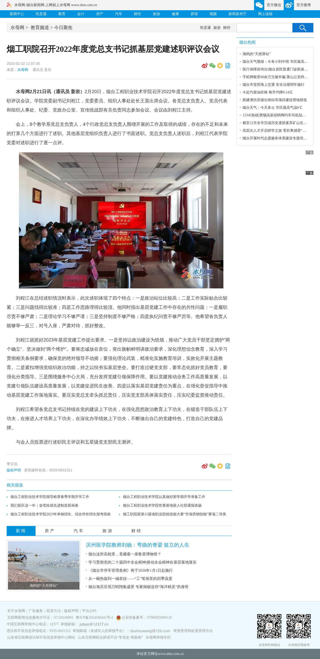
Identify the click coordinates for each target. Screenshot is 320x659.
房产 (99, 14)
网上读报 (265, 14)
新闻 (21, 531)
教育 (61, 14)
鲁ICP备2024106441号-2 (95, 617)
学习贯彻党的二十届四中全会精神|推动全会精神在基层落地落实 (142, 562)
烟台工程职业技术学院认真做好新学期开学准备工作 (164, 497)
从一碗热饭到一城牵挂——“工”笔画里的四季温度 (130, 579)
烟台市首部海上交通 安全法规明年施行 (273, 85)
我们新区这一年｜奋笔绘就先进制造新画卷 (44, 505)
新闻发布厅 (237, 14)
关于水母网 (16, 611)
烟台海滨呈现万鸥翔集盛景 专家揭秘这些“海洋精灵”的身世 (138, 587)
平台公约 (89, 611)
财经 (137, 14)
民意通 (41, 14)
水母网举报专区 (158, 637)
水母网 (17, 27)
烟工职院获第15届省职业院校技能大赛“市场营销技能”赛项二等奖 (174, 514)
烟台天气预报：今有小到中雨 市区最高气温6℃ (280, 62)
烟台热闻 (247, 42)
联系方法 (54, 611)
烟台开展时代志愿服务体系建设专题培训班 (277, 138)
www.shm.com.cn (171, 654)
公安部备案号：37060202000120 (147, 617)
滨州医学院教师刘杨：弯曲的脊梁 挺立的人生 (137, 545)
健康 (175, 14)
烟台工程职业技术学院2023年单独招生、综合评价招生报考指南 (60, 514)
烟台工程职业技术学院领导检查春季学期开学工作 (49, 497)
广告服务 (36, 611)
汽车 (118, 14)
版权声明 (14, 470)
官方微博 (303, 5)
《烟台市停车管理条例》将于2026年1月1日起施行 (130, 570)
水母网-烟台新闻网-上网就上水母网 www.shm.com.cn (55, 5)
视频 (213, 14)
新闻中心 (17, 14)
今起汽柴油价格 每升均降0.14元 (268, 92)
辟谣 (194, 14)
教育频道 (40, 27)
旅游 (156, 14)
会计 (80, 14)
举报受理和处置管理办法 (193, 631)
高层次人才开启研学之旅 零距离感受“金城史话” (280, 130)
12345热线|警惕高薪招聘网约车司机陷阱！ (276, 115)
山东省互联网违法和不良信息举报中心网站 (41, 637)
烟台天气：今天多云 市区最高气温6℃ (272, 107)
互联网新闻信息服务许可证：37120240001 (40, 617)
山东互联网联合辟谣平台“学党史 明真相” (110, 637)
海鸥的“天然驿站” (44, 586)
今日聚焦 (63, 27)
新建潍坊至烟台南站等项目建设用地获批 (275, 100)
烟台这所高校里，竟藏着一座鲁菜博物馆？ (124, 554)
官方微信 (274, 5)
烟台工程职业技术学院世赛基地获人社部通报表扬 (162, 505)
